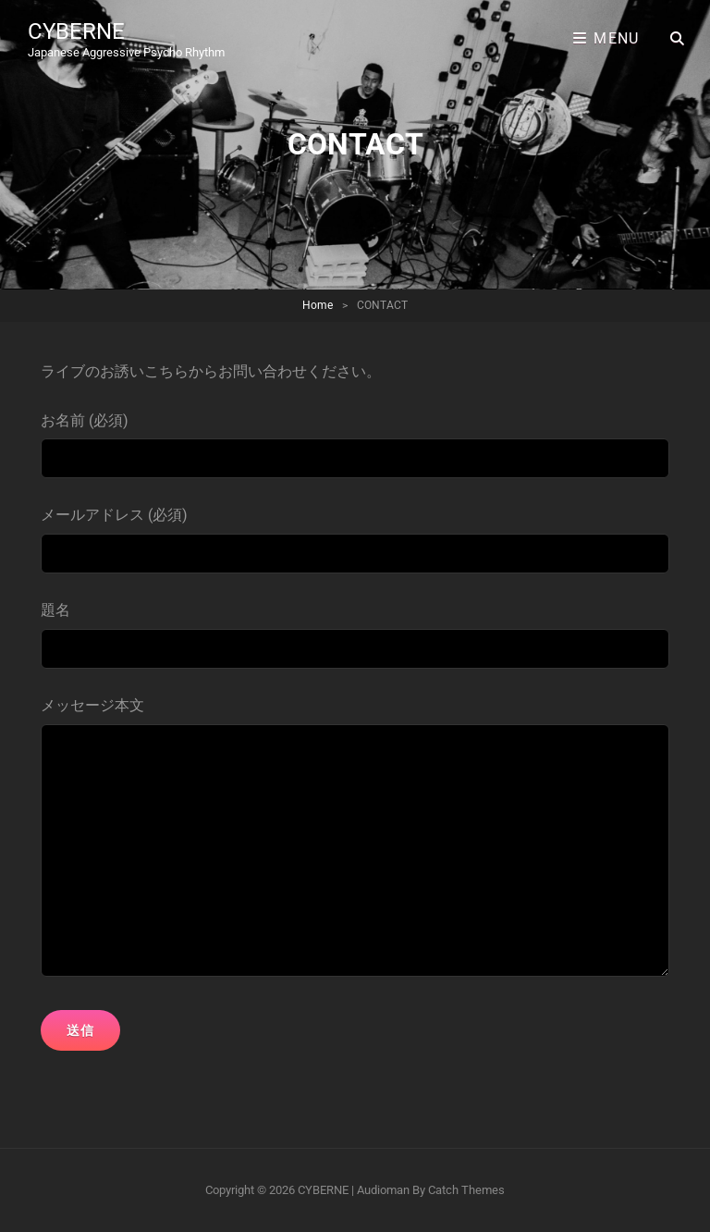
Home (317, 305)
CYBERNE (76, 31)
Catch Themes (466, 1190)
